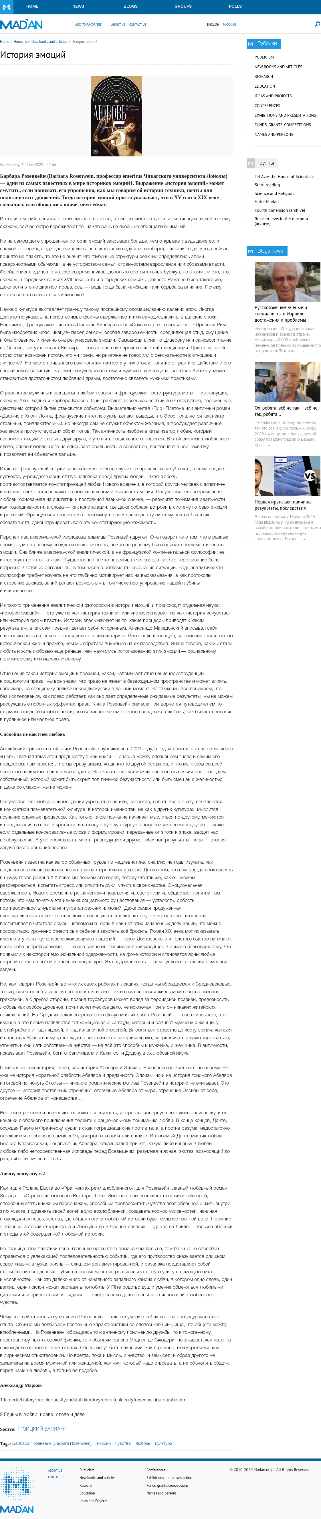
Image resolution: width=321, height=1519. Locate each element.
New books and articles (49, 41)
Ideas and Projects (273, 95)
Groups (183, 7)
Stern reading (267, 184)
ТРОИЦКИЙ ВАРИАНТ (41, 1429)
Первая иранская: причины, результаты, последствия (283, 505)
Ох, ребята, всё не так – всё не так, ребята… (286, 411)
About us (118, 25)
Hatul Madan (267, 201)
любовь (143, 1444)
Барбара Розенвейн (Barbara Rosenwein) (52, 1444)
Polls (235, 7)
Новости (20, 41)
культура (163, 1444)
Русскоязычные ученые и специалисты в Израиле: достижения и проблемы (281, 313)
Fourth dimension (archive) (280, 210)
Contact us (137, 25)
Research (264, 76)
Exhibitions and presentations (285, 115)
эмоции (103, 1444)
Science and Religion (274, 193)
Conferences (267, 105)
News (78, 7)
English (213, 25)
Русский (229, 25)
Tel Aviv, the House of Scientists (284, 176)
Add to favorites (88, 25)
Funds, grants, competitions (283, 124)
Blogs (131, 7)
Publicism (264, 57)
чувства (123, 1444)
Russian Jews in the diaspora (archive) (281, 221)
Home (32, 7)
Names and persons (274, 134)
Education (265, 86)
